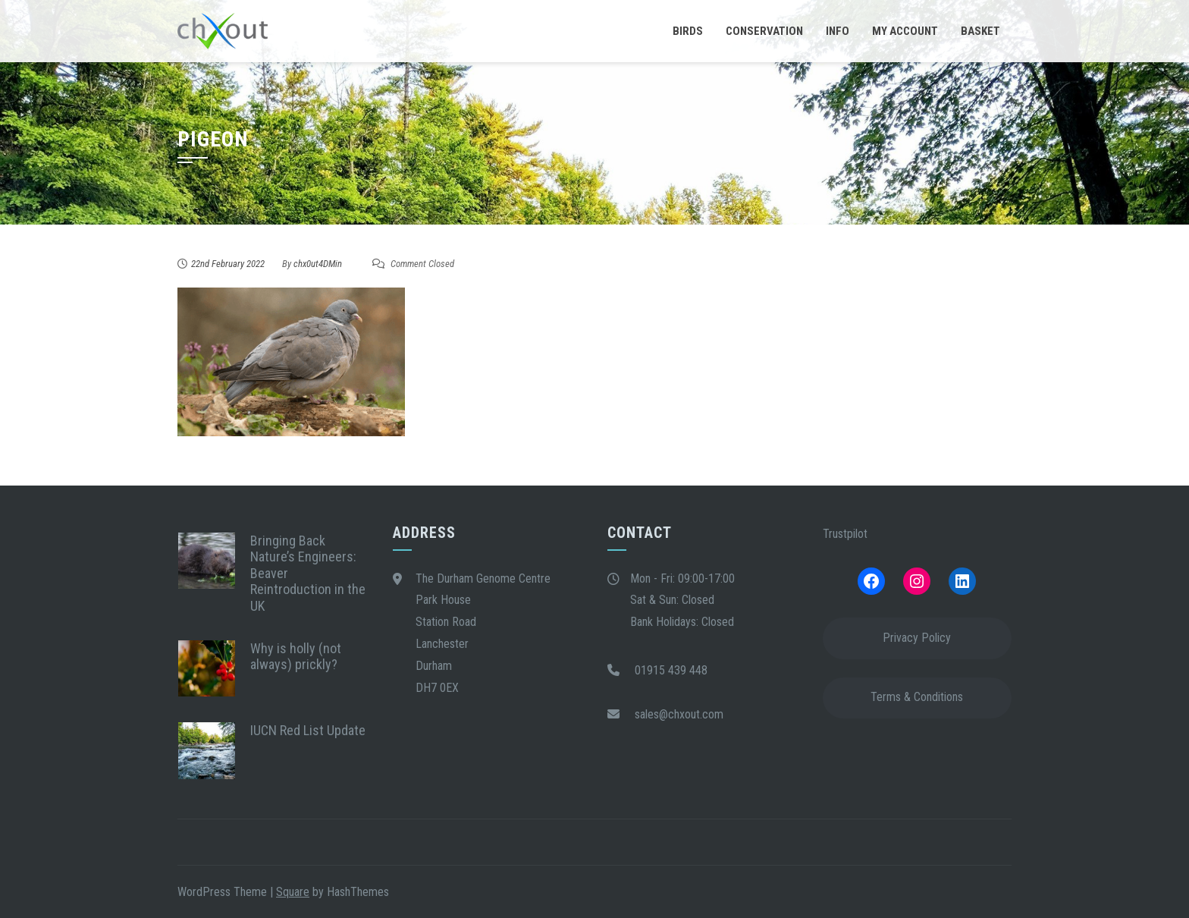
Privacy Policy (917, 637)
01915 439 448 (671, 670)
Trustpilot (845, 534)
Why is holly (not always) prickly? (295, 656)
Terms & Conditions (917, 697)
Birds (688, 31)
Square (292, 892)
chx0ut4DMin (317, 263)
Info (837, 31)
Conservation (764, 31)
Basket (980, 31)
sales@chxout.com (679, 714)
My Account (905, 31)
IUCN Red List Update (307, 730)
